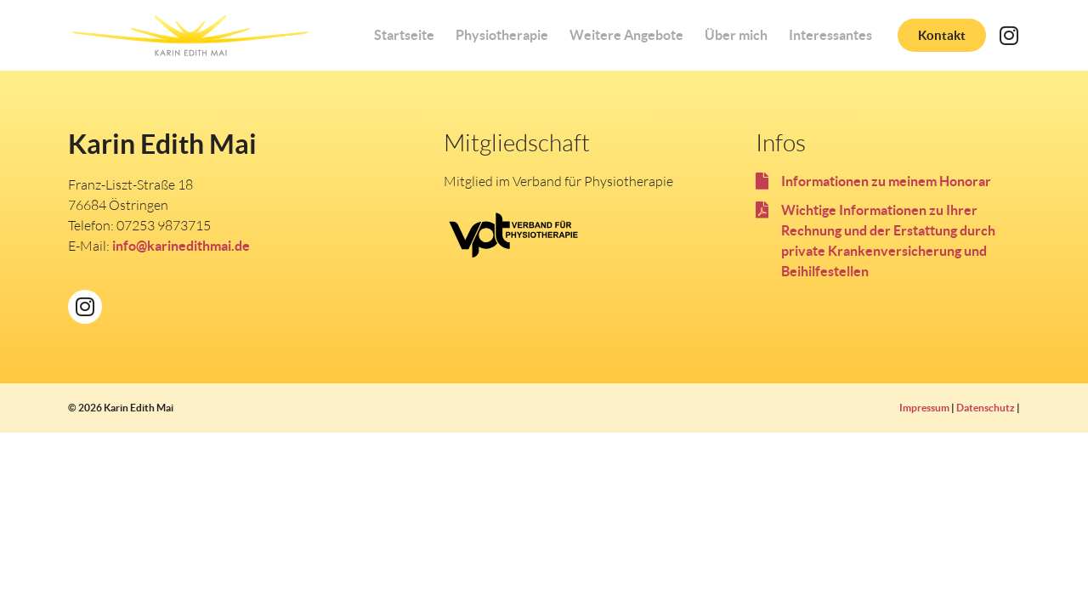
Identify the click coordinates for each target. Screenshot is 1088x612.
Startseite (404, 34)
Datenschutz (985, 407)
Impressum (924, 407)
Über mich (736, 34)
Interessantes (830, 34)
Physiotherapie (502, 34)
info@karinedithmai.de (181, 245)
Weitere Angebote (626, 34)
